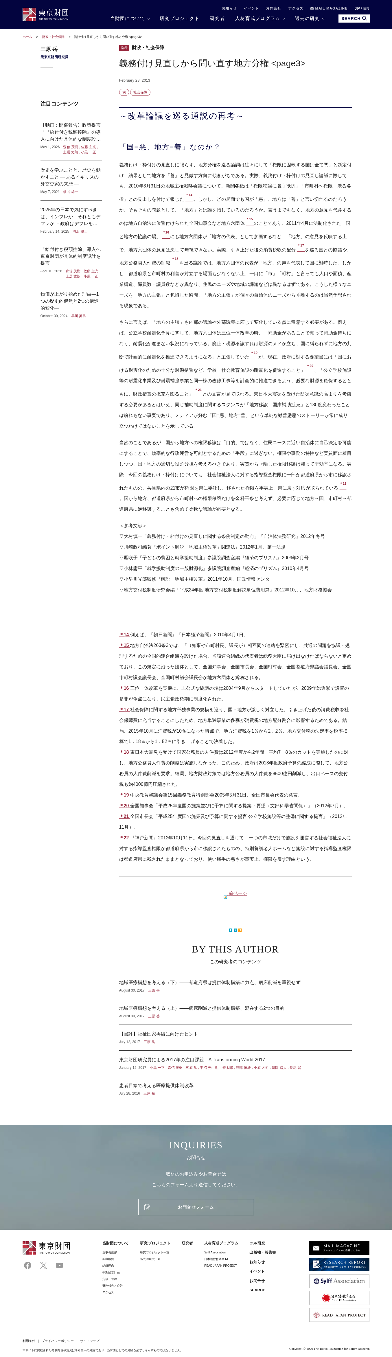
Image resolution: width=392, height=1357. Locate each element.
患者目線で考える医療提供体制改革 (235, 1086)
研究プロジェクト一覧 (154, 1252)
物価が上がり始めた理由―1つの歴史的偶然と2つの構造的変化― (71, 302)
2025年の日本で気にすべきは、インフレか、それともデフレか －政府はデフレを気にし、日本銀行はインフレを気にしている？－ (71, 220)
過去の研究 (307, 18)
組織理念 (108, 1265)
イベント (251, 8)
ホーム (27, 36)
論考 (124, 48)
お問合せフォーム (196, 1207)
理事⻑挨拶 (109, 1252)
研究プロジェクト (180, 18)
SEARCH (257, 1290)
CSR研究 (257, 1243)
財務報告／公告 (112, 1285)
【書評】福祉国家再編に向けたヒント (235, 1037)
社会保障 (140, 92)
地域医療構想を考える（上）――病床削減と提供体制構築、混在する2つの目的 (235, 1012)
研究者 (217, 18)
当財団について (127, 18)
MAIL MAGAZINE (329, 8)
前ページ (238, 893)
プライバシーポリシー (58, 1341)
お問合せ (273, 8)
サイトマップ (89, 1341)
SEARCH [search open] (354, 18)
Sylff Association (215, 1252)
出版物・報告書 (262, 1252)
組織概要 (108, 1259)
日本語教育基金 (216, 1259)
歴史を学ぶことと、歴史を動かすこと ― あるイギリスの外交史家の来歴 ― (71, 180)
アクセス (295, 8)
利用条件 (29, 1341)
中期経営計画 (111, 1272)
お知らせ (229, 8)
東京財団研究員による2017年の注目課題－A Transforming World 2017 (235, 1063)
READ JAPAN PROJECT (220, 1265)
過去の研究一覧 (150, 1259)
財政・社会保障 (54, 36)
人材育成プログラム (257, 18)
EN (366, 8)
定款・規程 (109, 1279)
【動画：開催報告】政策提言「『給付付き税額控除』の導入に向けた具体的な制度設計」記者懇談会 (71, 138)
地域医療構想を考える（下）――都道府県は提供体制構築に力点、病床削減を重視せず (235, 986)
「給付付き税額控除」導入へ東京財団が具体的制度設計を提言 (71, 262)
